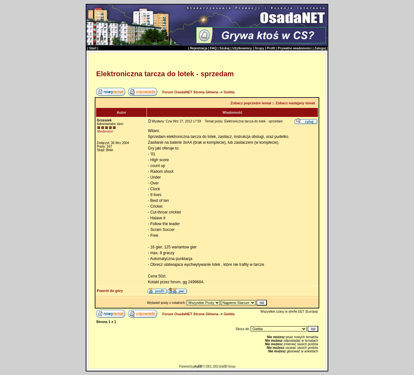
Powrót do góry (110, 291)
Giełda (228, 92)
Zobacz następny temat (295, 103)
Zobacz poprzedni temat (251, 103)
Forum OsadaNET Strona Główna (190, 92)
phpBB (197, 366)
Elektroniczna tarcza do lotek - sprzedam (165, 74)
